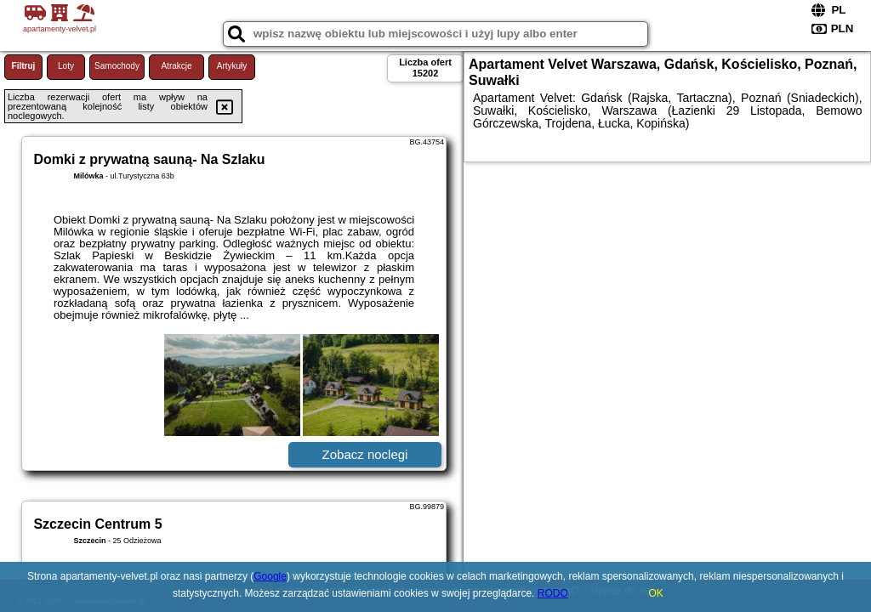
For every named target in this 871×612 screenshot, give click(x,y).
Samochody (116, 66)
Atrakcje (176, 66)
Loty (66, 66)
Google (270, 576)
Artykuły (232, 66)
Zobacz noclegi (365, 454)
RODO (553, 593)
